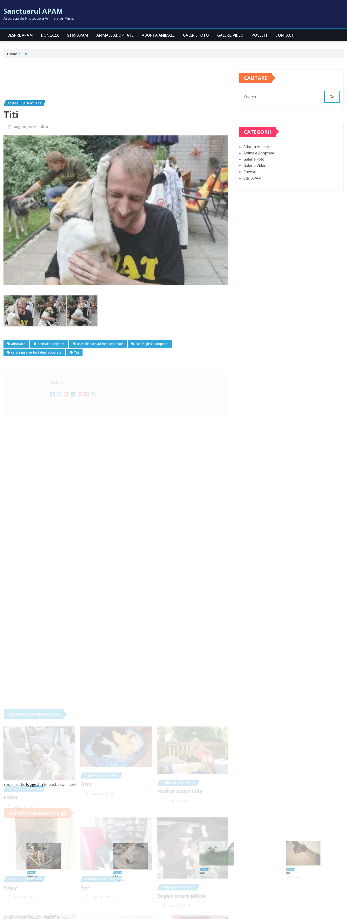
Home (12, 55)
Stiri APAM (77, 35)
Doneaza (50, 35)
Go (331, 105)
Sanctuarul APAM (33, 11)
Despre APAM (20, 35)
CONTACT (284, 35)
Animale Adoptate (115, 35)
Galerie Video (230, 35)
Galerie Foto (196, 35)
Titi (25, 55)
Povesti (259, 35)
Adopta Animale (158, 35)
